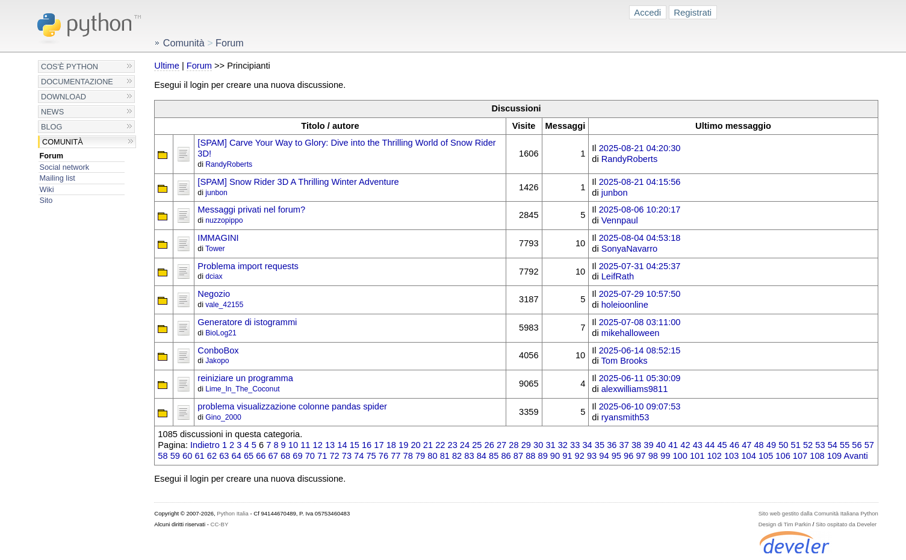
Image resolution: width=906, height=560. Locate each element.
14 (342, 445)
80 (432, 456)
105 (766, 456)
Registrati (693, 12)
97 (640, 456)
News (52, 111)
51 (796, 445)
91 (567, 456)
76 (383, 456)
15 (354, 445)
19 (403, 445)
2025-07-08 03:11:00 (640, 322)
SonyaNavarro (629, 249)
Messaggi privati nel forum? (251, 209)
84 (481, 456)
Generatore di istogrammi (247, 322)
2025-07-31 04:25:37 (640, 266)
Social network (65, 167)
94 (604, 456)
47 (746, 445)
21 (428, 445)
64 (236, 456)
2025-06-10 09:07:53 (640, 406)
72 (334, 456)
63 (224, 456)
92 (580, 456)
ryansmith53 (625, 417)
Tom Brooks (624, 361)
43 (698, 445)
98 (653, 456)
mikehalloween (630, 333)
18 (391, 445)
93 (592, 456)
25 (477, 445)
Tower (215, 248)
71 (322, 456)
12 (318, 445)
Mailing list (57, 177)
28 (513, 445)
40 (661, 445)
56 (856, 445)
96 (628, 456)
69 (297, 456)
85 (493, 456)
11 (305, 445)
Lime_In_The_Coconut (242, 389)
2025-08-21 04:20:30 (640, 148)
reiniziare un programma (245, 378)
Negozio (213, 294)
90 (555, 456)
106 (782, 456)
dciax (213, 276)
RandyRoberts (228, 164)
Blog (51, 126)
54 (832, 445)
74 (359, 456)
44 (710, 445)
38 (636, 445)
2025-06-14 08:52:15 (640, 350)
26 (489, 445)
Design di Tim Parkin (785, 524)
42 (685, 445)
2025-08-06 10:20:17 (640, 209)
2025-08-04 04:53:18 (640, 238)
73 (347, 456)
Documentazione (77, 81)
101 (697, 456)
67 (273, 456)
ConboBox (217, 350)
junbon (216, 192)
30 (538, 445)
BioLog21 (221, 333)
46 (734, 445)
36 (611, 445)
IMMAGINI (217, 238)
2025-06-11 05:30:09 (640, 378)
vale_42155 (224, 304)
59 (175, 456)
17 (378, 445)
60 (187, 456)
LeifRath (617, 276)
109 (834, 456)
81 (445, 456)
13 (330, 445)
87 (518, 456)
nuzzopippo (224, 220)
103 (731, 456)
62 (212, 456)
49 (771, 445)
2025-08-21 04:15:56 (640, 182)
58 (162, 456)
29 (526, 445)
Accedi (647, 12)
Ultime (166, 65)
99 (665, 456)
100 (679, 456)
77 (395, 456)
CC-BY (220, 524)
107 (800, 456)
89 (543, 456)
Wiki (47, 189)
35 (599, 445)
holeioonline (624, 305)
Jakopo (217, 360)
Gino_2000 (223, 417)
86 (505, 456)
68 (285, 456)
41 (673, 445)
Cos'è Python (69, 66)
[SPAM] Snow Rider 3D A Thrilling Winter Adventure (298, 182)
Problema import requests (247, 266)
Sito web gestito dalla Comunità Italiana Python (818, 513)
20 (415, 445)
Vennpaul (619, 220)
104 (748, 456)
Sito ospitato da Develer (846, 524)
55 (844, 445)
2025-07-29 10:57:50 (640, 294)
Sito (46, 200)
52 (808, 445)
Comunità (62, 141)
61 (199, 456)
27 (501, 445)
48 (758, 445)
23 (453, 445)
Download (63, 96)
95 (616, 456)
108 (817, 456)
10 (293, 445)
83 (469, 456)
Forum (52, 155)
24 (465, 445)
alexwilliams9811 (634, 389)
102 (714, 456)
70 (310, 456)
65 (248, 456)
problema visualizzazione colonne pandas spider (292, 406)
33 (575, 445)
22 (440, 445)
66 (260, 456)
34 (587, 445)
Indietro (205, 445)
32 (563, 445)
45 (722, 445)
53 (820, 445)
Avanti (855, 456)
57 (869, 445)
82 (457, 456)
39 (648, 445)
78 (408, 456)
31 (550, 445)
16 (366, 445)
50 (783, 445)
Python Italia (232, 513)
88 (530, 456)
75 (371, 456)
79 (420, 456)
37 (624, 445)
